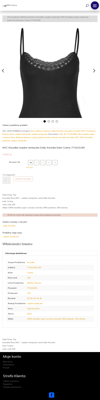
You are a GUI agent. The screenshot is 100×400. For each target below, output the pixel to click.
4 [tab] (57, 121)
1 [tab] (44, 121)
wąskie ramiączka (52, 17)
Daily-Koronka (57, 131)
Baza (33, 131)
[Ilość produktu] (6, 180)
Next (93, 70)
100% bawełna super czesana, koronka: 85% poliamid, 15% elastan (56, 319)
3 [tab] (53, 121)
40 (31, 298)
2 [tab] (49, 121)
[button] (95, 5)
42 (34, 298)
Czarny (34, 137)
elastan (54, 137)
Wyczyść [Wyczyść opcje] (29, 167)
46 (41, 298)
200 (61, 134)
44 (37, 298)
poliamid (6, 140)
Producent (91, 131)
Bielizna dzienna (28, 17)
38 (65, 134)
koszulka (40, 17)
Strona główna (13, 17)
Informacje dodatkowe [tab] (16, 253)
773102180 (32, 288)
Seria (11, 134)
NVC (84, 131)
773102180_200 (74, 134)
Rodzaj (5, 134)
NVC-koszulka (86, 137)
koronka (62, 137)
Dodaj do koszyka (23, 179)
